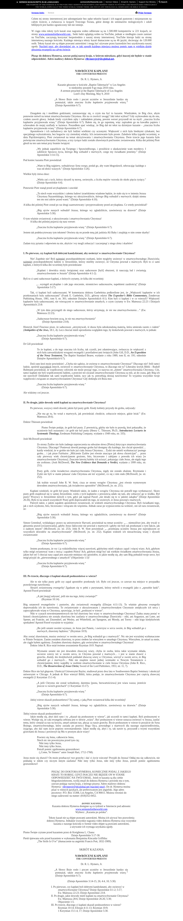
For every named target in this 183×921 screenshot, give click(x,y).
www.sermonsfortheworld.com (55, 34)
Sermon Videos (112, 2)
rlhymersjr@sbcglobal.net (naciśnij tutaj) (84, 786)
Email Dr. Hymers (128, 2)
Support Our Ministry (147, 2)
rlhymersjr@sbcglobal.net (99, 58)
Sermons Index (37, 13)
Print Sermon (145, 13)
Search (163, 2)
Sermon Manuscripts (30, 2)
